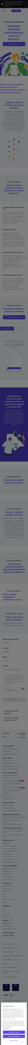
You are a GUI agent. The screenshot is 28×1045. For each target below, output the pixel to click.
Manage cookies (14, 1040)
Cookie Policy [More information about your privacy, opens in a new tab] (6, 1028)
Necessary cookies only (14, 1036)
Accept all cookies (14, 1032)
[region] (14, 1023)
